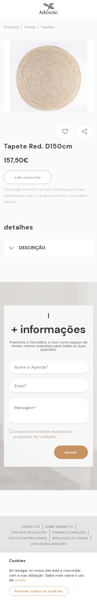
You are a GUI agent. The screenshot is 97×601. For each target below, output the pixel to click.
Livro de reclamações (48, 544)
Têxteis (30, 27)
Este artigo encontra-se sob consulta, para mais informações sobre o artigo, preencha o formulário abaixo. (45, 195)
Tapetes (47, 27)
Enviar (71, 452)
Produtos (11, 27)
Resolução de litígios (70, 538)
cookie (19, 580)
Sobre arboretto (59, 527)
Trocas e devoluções (29, 532)
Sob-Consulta (27, 177)
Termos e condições (69, 532)
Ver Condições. (44, 437)
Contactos (30, 527)
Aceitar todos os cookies (38, 591)
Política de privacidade (28, 538)
